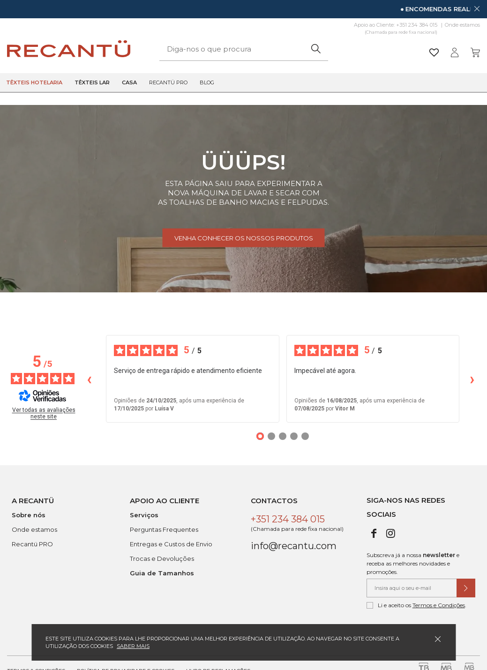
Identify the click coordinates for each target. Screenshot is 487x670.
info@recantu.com (294, 545)
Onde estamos (462, 25)
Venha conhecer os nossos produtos (243, 238)
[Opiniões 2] (271, 436)
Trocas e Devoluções (162, 558)
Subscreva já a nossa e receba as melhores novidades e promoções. (413, 563)
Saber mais (133, 646)
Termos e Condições (438, 605)
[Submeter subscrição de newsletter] (466, 588)
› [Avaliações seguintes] (472, 378)
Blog (207, 82)
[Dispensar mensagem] (476, 8)
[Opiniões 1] (260, 436)
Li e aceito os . (416, 605)
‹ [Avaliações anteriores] (89, 378)
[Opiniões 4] (294, 436)
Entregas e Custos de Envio (171, 544)
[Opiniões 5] (305, 436)
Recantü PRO (32, 544)
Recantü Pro (168, 82)
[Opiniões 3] (282, 436)
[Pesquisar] (316, 49)
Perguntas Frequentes (164, 529)
